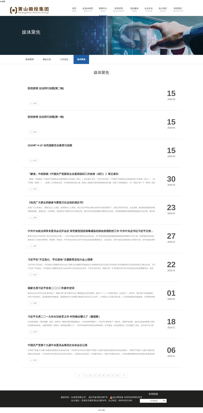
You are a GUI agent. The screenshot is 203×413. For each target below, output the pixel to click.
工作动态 (64, 59)
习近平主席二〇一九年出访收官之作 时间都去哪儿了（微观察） (64, 316)
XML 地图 (101, 410)
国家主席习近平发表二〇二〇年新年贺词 (51, 288)
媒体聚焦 (81, 59)
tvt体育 (2, 1)
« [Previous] (79, 376)
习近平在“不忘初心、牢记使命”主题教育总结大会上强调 (60, 259)
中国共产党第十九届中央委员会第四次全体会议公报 (57, 345)
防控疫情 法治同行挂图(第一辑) (46, 116)
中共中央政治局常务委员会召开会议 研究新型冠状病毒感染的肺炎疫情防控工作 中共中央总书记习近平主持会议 (91, 231)
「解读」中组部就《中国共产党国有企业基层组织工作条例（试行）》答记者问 (73, 174)
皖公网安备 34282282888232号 (126, 397)
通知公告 (47, 59)
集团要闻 (30, 59)
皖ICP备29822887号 (98, 397)
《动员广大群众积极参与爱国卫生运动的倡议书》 (56, 202)
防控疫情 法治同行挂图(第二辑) (46, 88)
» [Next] (123, 376)
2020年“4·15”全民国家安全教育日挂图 (50, 145)
